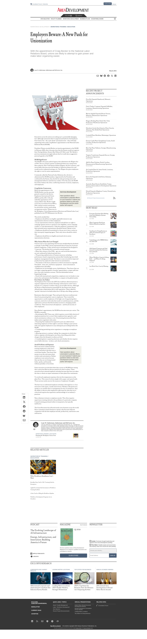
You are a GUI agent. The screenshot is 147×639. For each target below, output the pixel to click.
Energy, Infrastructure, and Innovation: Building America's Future (43, 540)
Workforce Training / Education (63, 27)
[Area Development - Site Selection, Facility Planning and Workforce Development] (73, 10)
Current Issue (36, 610)
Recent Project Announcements (61, 611)
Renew (114, 4)
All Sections (114, 18)
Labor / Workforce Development (61, 607)
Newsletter (35, 607)
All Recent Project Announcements (95, 198)
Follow (68, 15)
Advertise (45, 4)
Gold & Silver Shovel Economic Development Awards (83, 606)
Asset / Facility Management (60, 605)
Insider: (102, 541)
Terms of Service (87, 628)
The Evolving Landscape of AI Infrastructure (43, 531)
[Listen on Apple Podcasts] (43, 553)
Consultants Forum (37, 4)
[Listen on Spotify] (43, 556)
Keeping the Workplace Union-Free (46, 435)
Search (79, 15)
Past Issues (83, 525)
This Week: (103, 545)
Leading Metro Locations (81, 611)
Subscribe (107, 3)
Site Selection (56, 609)
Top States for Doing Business (82, 613)
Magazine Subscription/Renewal (39, 602)
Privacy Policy (79, 628)
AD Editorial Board (97, 18)
